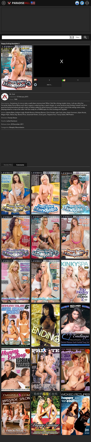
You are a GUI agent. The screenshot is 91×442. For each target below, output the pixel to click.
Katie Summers (72, 112)
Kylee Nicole (82, 112)
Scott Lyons (42, 115)
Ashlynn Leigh (19, 112)
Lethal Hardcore (12, 121)
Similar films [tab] (9, 165)
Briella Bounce (30, 112)
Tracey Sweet (61, 115)
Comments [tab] (28, 165)
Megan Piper (5, 115)
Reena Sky (13, 115)
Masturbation (19, 127)
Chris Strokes (50, 112)
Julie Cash (59, 112)
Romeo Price (22, 115)
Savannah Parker (32, 115)
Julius (64, 112)
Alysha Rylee (10, 112)
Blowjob (12, 127)
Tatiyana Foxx (51, 115)
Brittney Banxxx (40, 112)
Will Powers (70, 115)
